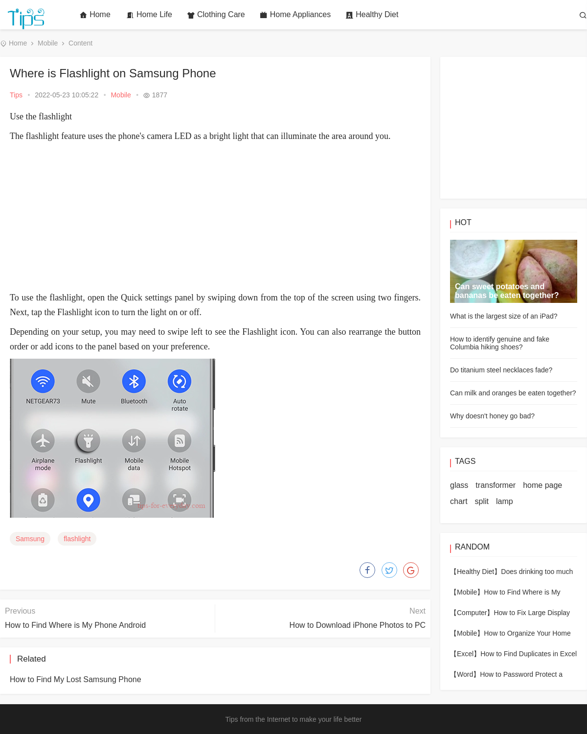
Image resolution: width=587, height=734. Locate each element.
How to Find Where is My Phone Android (75, 625)
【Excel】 (465, 654)
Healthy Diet (371, 14)
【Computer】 (472, 613)
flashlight (77, 539)
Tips (16, 95)
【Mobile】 (467, 592)
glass (459, 485)
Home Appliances (295, 14)
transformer (495, 485)
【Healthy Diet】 (475, 571)
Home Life (149, 14)
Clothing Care (216, 14)
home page (542, 485)
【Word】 (465, 674)
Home (95, 14)
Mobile (48, 43)
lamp (504, 501)
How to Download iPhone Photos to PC (358, 625)
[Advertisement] (215, 216)
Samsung (30, 539)
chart (459, 501)
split (482, 501)
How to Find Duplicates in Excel (528, 654)
